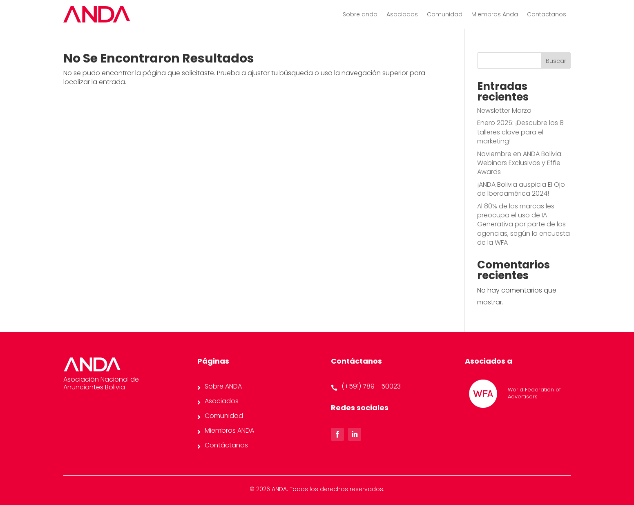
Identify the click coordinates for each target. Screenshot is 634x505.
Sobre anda (360, 14)
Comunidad (444, 14)
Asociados (402, 14)
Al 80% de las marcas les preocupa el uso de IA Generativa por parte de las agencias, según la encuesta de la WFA (523, 224)
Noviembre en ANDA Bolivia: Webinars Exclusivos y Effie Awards (520, 163)
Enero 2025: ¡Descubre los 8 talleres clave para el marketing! (520, 132)
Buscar (556, 61)
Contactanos (546, 14)
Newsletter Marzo (504, 110)
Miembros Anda (494, 14)
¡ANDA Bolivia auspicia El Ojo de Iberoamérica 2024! (521, 189)
